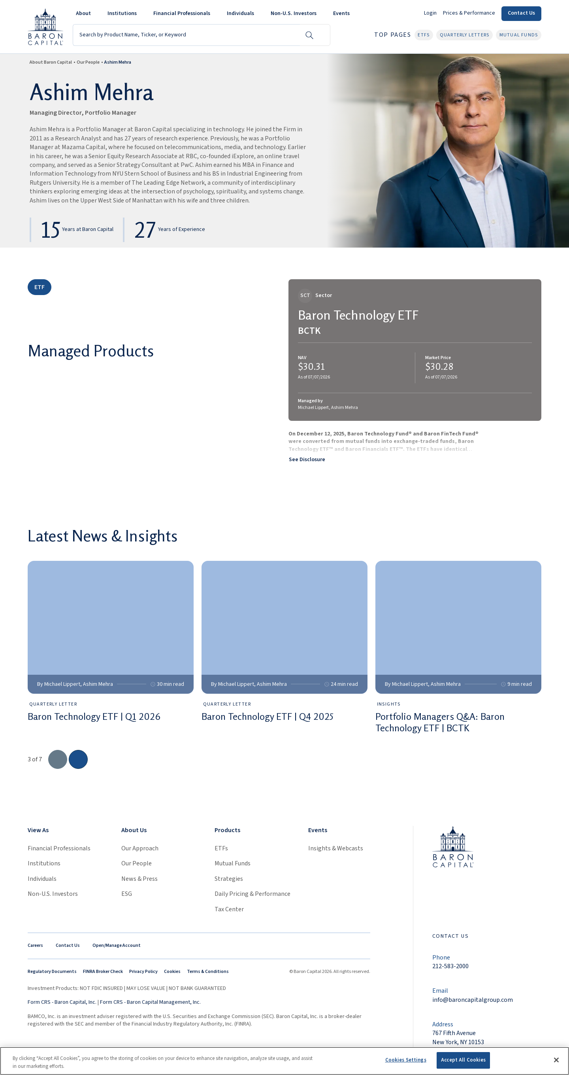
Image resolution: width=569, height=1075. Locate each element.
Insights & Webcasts (335, 848)
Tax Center (229, 909)
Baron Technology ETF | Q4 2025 (267, 716)
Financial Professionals (59, 848)
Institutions (44, 863)
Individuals (42, 878)
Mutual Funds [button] (518, 35)
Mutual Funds (233, 863)
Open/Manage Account (116, 945)
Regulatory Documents (52, 971)
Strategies (229, 878)
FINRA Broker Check (103, 971)
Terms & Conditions (208, 971)
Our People (88, 62)
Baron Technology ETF (358, 315)
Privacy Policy (143, 971)
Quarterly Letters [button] (464, 35)
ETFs (221, 848)
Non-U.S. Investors (53, 894)
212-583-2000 (450, 966)
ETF (39, 287)
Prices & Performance (469, 13)
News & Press (139, 878)
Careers (35, 945)
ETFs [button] (424, 35)
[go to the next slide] (78, 759)
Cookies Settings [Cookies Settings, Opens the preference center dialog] (405, 1060)
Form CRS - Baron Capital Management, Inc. (150, 1002)
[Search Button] (309, 35)
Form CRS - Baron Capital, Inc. (62, 1002)
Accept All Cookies (463, 1060)
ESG (126, 894)
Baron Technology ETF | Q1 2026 (94, 716)
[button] (85, 13)
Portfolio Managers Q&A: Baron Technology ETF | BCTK (440, 722)
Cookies (172, 971)
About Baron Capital (51, 62)
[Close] (556, 1060)
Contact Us (521, 13)
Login (430, 13)
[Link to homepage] (453, 846)
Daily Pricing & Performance (252, 894)
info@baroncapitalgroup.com (472, 1000)
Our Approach (139, 848)
